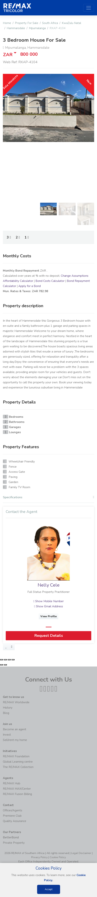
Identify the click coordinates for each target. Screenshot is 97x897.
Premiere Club (12, 816)
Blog (6, 713)
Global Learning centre (18, 762)
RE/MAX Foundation (16, 756)
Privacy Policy (39, 857)
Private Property (14, 843)
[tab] (48, 498)
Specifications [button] (48, 497)
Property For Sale (26, 23)
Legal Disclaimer (81, 853)
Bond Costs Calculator (49, 281)
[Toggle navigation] (88, 8)
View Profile (48, 616)
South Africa (50, 23)
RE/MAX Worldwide (16, 702)
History (7, 708)
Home (7, 23)
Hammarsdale (16, 28)
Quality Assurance (14, 821)
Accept (48, 889)
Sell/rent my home (15, 740)
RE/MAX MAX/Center (17, 789)
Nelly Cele (49, 585)
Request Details (48, 635)
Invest (7, 735)
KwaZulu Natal (71, 23)
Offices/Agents (12, 810)
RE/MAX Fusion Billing (17, 794)
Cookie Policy (58, 857)
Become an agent (14, 729)
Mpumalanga (37, 28)
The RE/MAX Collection (18, 767)
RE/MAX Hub (11, 783)
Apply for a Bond (29, 286)
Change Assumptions (74, 276)
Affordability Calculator (18, 281)
